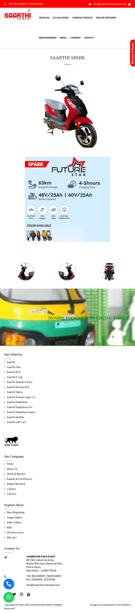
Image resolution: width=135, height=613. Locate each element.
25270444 (49, 579)
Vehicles (44, 18)
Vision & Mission (16, 473)
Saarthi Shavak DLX (18, 387)
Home (10, 463)
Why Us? (12, 537)
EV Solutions (61, 18)
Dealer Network (106, 18)
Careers (75, 38)
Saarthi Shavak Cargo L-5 (21, 397)
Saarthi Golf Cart (16, 422)
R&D (9, 527)
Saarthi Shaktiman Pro (19, 407)
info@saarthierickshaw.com (109, 4)
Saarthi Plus (14, 367)
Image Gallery (14, 517)
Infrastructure (15, 532)
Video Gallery (14, 522)
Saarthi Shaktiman (17, 402)
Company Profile (82, 18)
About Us (12, 469)
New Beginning (47, 38)
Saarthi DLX (13, 372)
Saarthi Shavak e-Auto (19, 382)
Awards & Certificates (19, 479)
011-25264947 (34, 579)
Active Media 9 (123, 604)
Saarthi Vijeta (14, 392)
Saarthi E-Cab (14, 377)
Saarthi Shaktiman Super (21, 412)
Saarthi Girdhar (15, 417)
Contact (89, 38)
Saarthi (11, 362)
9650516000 (36, 4)
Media (63, 38)
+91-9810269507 (18, 4)
